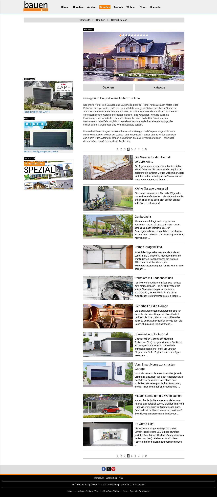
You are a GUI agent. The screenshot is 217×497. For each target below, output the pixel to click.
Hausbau (78, 7)
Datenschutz (111, 478)
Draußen (105, 7)
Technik (118, 7)
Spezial (133, 491)
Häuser (65, 7)
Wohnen (131, 7)
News (143, 7)
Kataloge (159, 87)
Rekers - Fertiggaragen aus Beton (48, 137)
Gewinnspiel (144, 491)
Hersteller (155, 7)
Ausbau (91, 7)
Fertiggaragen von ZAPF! (48, 97)
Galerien (108, 87)
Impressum (99, 478)
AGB (121, 478)
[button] (87, 55)
